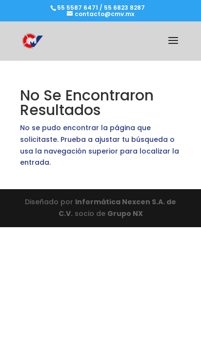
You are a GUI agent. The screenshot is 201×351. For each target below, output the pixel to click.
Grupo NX (125, 213)
